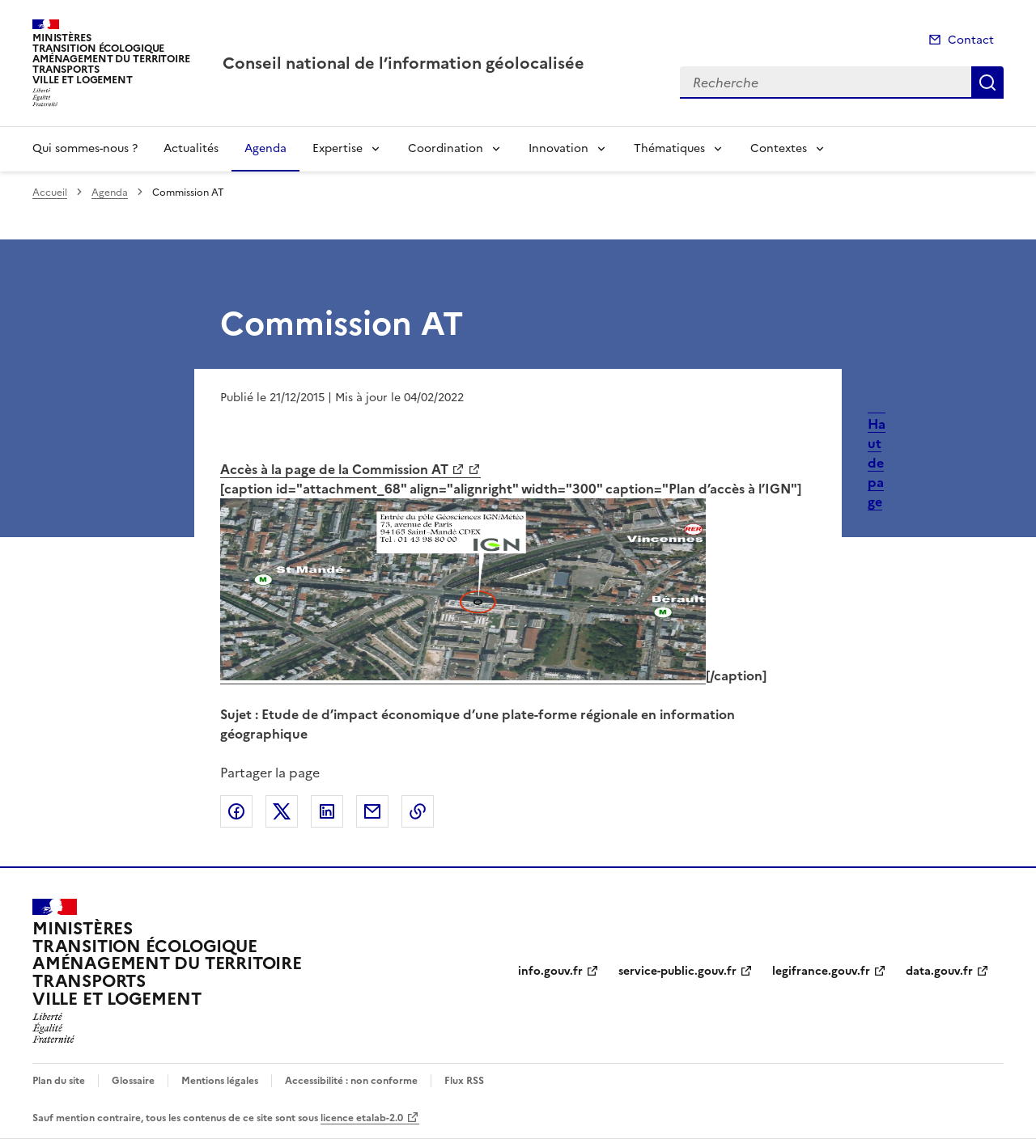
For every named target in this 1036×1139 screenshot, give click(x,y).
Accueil (49, 192)
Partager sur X (281, 811)
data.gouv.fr (939, 971)
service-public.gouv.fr (677, 971)
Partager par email (372, 811)
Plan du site (58, 1080)
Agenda (265, 148)
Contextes (778, 148)
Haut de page (876, 462)
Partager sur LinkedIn (327, 811)
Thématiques (669, 148)
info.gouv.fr (550, 971)
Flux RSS (464, 1080)
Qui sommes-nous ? (85, 148)
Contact (971, 40)
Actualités (191, 148)
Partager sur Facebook (236, 811)
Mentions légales (219, 1080)
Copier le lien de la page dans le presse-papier (417, 811)
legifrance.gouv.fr (821, 971)
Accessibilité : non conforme (351, 1080)
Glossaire (133, 1080)
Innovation (558, 148)
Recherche (987, 82)
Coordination (445, 148)
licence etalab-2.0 (362, 1118)
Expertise (337, 148)
